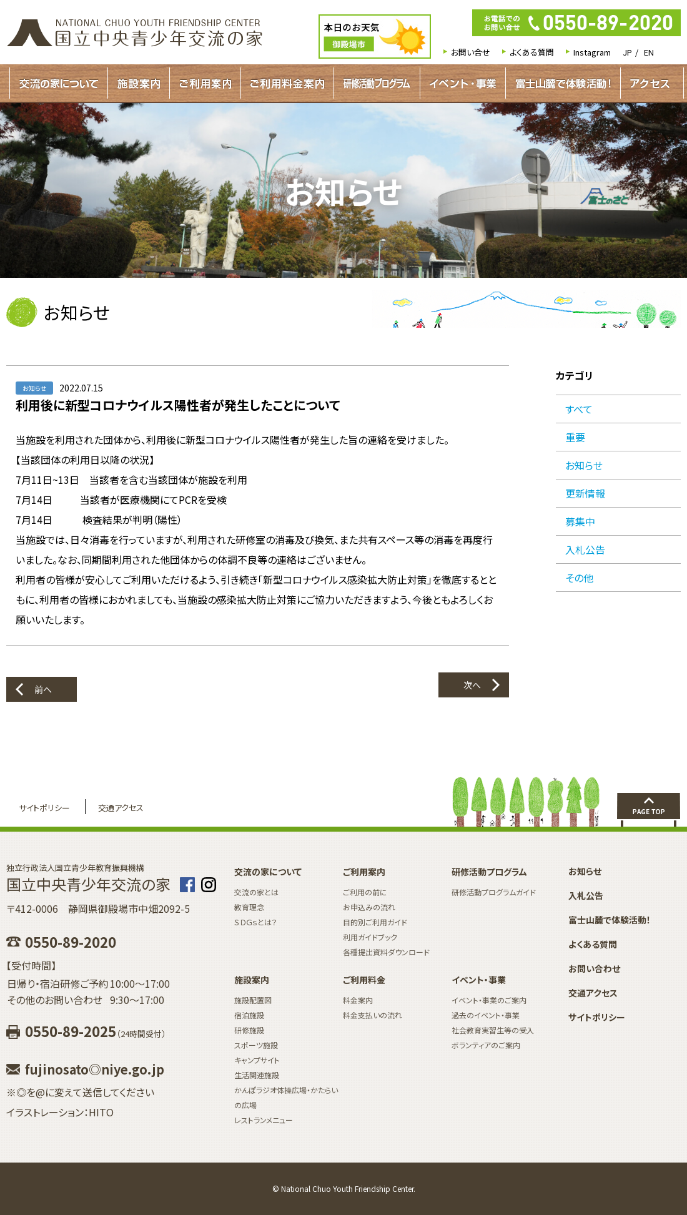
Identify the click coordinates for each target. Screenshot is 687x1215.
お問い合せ (470, 52)
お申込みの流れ (369, 907)
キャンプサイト (257, 1060)
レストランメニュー (263, 1119)
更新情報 (585, 493)
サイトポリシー (44, 808)
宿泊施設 (249, 1015)
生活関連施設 (256, 1075)
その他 (579, 577)
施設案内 (139, 83)
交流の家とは (256, 892)
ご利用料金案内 (287, 83)
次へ (472, 685)
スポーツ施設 (256, 1045)
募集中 (580, 521)
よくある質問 (532, 52)
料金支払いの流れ (372, 1015)
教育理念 (249, 907)
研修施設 (249, 1030)
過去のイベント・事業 (486, 1015)
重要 (575, 437)
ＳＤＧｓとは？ (255, 922)
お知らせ (584, 465)
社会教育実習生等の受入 (493, 1030)
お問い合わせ (594, 968)
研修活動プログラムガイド (377, 83)
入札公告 (585, 549)
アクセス (650, 83)
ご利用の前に (365, 892)
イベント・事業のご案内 (489, 1000)
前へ (43, 689)
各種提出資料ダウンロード (386, 952)
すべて (579, 408)
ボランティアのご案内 (486, 1045)
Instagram (592, 52)
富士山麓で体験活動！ (563, 83)
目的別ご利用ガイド (375, 922)
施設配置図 (253, 1000)
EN (649, 52)
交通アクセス (121, 808)
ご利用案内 (205, 83)
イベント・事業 (463, 83)
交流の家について (59, 83)
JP (627, 52)
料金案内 (358, 1000)
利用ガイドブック (370, 937)
